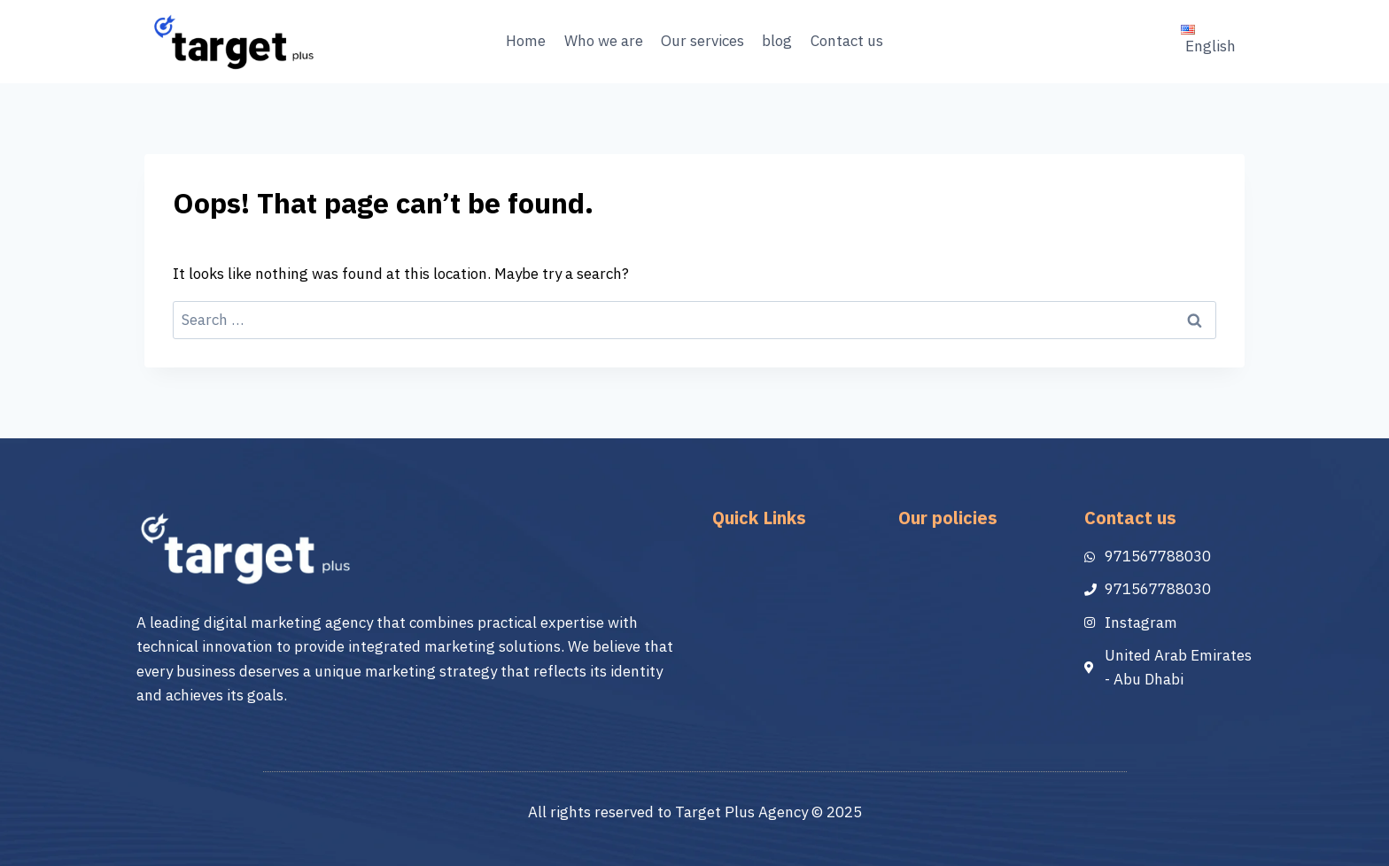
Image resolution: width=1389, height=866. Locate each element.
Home (526, 41)
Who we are (603, 41)
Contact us (847, 41)
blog (777, 41)
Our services (702, 41)
